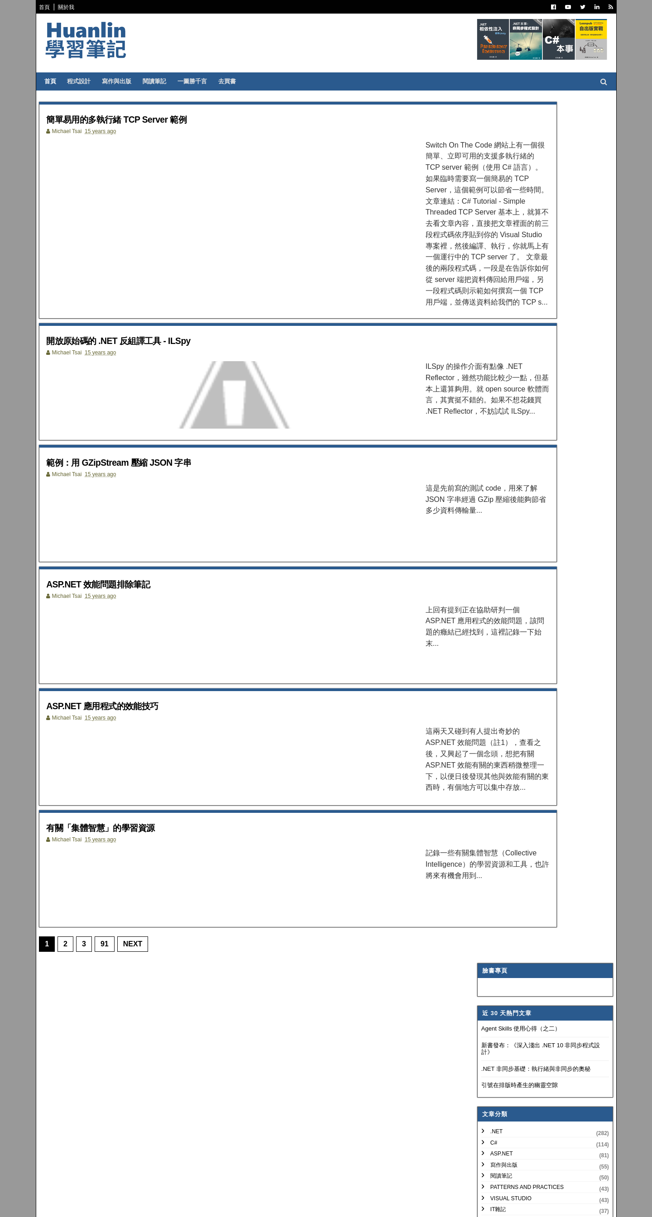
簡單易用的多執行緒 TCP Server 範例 (141, 119)
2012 (491, 766)
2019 (491, 690)
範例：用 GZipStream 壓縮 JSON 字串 (144, 393)
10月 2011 (505, 875)
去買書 (233, 81)
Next (139, 903)
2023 (491, 646)
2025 (491, 624)
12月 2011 (505, 786)
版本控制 (495, 381)
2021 (491, 667)
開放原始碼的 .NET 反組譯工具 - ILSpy (144, 265)
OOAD (492, 459)
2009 (491, 987)
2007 (491, 1009)
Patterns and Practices (521, 326)
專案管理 (495, 548)
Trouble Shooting (512, 415)
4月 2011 (504, 929)
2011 (491, 776)
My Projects (503, 538)
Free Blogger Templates (178, 1203)
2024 (491, 635)
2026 (491, 613)
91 (110, 903)
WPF (490, 515)
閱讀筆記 (161, 81)
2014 (491, 744)
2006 (491, 1020)
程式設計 (85, 81)
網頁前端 (495, 448)
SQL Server (501, 504)
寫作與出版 (123, 81)
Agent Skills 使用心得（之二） (515, 167)
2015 (491, 733)
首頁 (50, 7)
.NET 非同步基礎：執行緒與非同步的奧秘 (530, 207)
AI (486, 482)
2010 (491, 976)
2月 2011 (504, 951)
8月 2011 (504, 896)
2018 (491, 700)
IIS (487, 493)
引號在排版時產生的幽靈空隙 (513, 224)
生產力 (492, 560)
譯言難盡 (495, 359)
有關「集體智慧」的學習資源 (121, 779)
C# (487, 281)
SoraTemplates (92, 1203)
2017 (491, 711)
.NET (490, 270)
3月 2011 (504, 940)
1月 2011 (504, 962)
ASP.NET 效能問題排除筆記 (118, 522)
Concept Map (504, 526)
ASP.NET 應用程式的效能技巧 (123, 650)
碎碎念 (492, 404)
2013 (491, 755)
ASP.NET (495, 293)
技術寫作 (495, 426)
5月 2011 (504, 919)
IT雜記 (492, 348)
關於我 (72, 7)
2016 (491, 722)
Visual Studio (505, 337)
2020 (491, 679)
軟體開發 (495, 370)
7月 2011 (504, 908)
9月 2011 (504, 886)
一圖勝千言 (198, 81)
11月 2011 (505, 864)
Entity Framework (512, 471)
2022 (491, 657)
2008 (491, 998)
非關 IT (493, 571)
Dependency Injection (518, 393)
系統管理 (495, 437)
